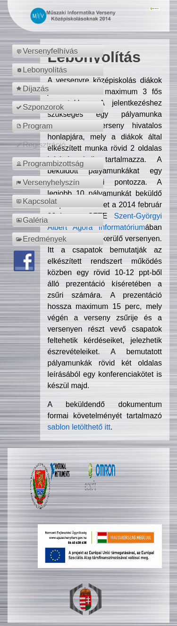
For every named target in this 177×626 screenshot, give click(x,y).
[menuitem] (59, 51)
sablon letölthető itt (79, 427)
